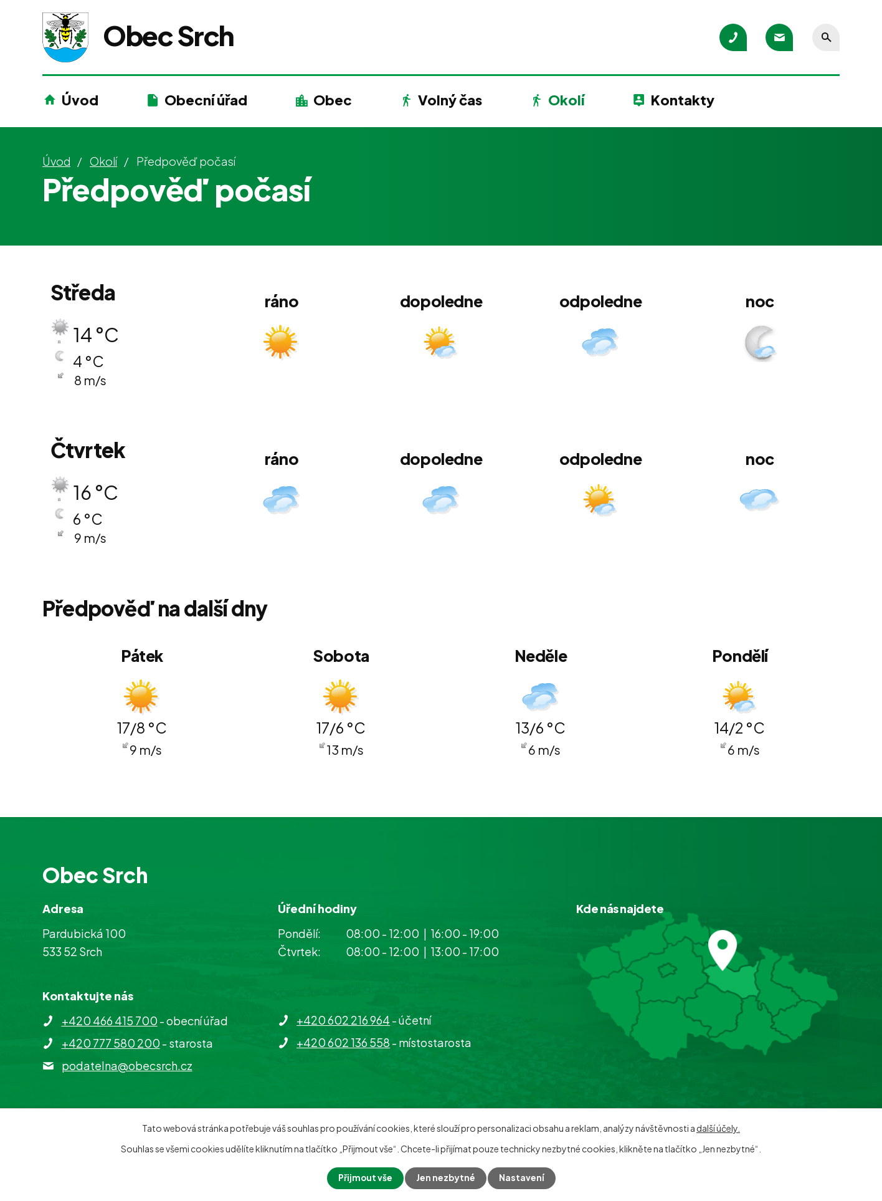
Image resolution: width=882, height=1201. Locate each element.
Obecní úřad (205, 99)
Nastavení (522, 1178)
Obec (332, 99)
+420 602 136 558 (343, 1042)
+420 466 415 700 (110, 1020)
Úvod (80, 99)
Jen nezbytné (446, 1178)
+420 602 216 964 (343, 1020)
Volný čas (450, 99)
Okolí (566, 99)
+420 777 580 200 (111, 1043)
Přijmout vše (365, 1178)
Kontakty (682, 99)
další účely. (718, 1128)
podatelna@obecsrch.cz (127, 1065)
